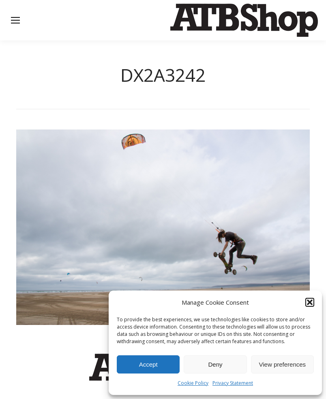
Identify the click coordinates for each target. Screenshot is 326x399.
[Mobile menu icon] (15, 20)
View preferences (282, 364)
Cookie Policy (193, 383)
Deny (215, 364)
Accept (148, 364)
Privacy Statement (232, 383)
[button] (310, 302)
